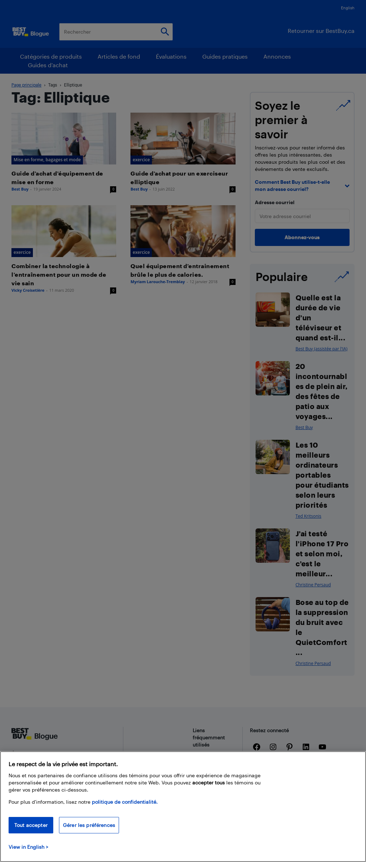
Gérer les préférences (89, 825)
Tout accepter (31, 825)
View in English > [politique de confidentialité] (28, 847)
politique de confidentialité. (125, 802)
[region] (183, 806)
